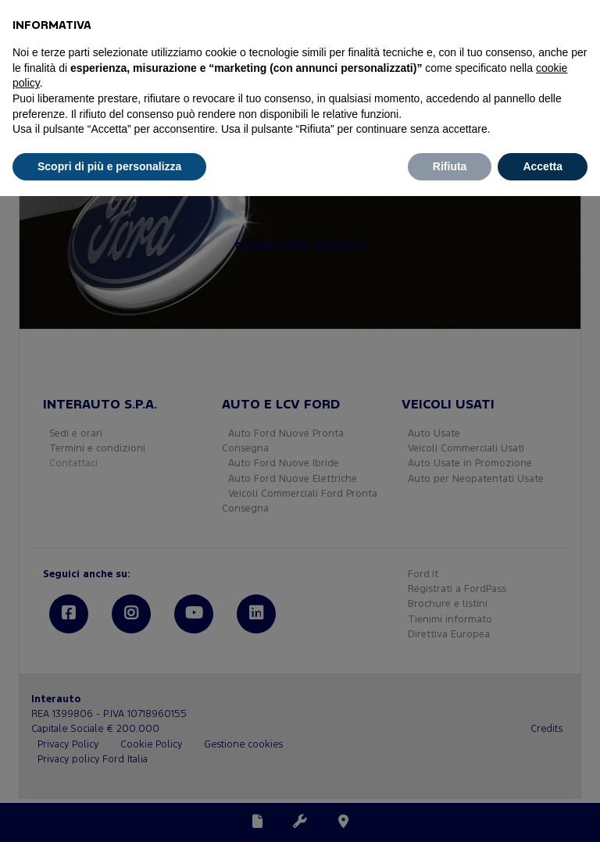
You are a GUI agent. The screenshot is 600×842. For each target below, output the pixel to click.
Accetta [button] (542, 166)
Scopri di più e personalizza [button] (109, 166)
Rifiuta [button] (450, 166)
